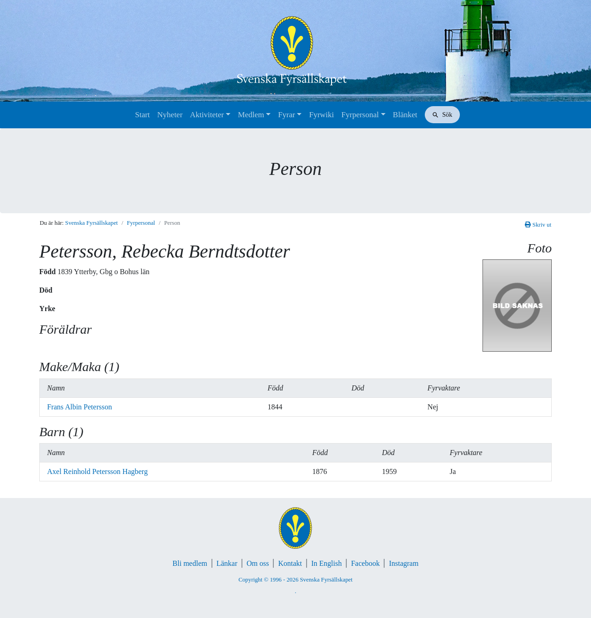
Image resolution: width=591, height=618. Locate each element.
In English (326, 563)
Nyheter (170, 114)
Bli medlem (190, 563)
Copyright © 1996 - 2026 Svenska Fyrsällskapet (295, 579)
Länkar (227, 563)
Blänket (405, 114)
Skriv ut (538, 225)
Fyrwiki (321, 114)
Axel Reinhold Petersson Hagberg (97, 471)
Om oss (258, 563)
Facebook (365, 563)
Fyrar (286, 114)
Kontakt (290, 563)
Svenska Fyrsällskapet (91, 223)
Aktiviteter (207, 114)
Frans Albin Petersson (79, 407)
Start (142, 114)
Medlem (251, 114)
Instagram (403, 563)
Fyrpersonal (360, 114)
